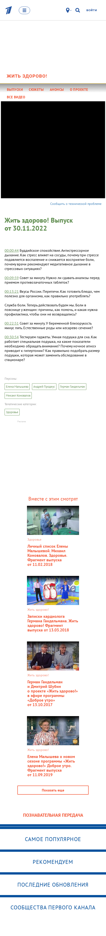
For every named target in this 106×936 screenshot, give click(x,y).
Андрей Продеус (44, 387)
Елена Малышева (17, 387)
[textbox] (53, 305)
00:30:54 (12, 337)
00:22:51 (12, 323)
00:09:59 (12, 277)
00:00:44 (12, 250)
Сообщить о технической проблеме (75, 204)
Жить (27, 76)
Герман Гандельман (72, 387)
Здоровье (12, 412)
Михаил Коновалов (18, 395)
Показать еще (53, 790)
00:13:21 (12, 291)
